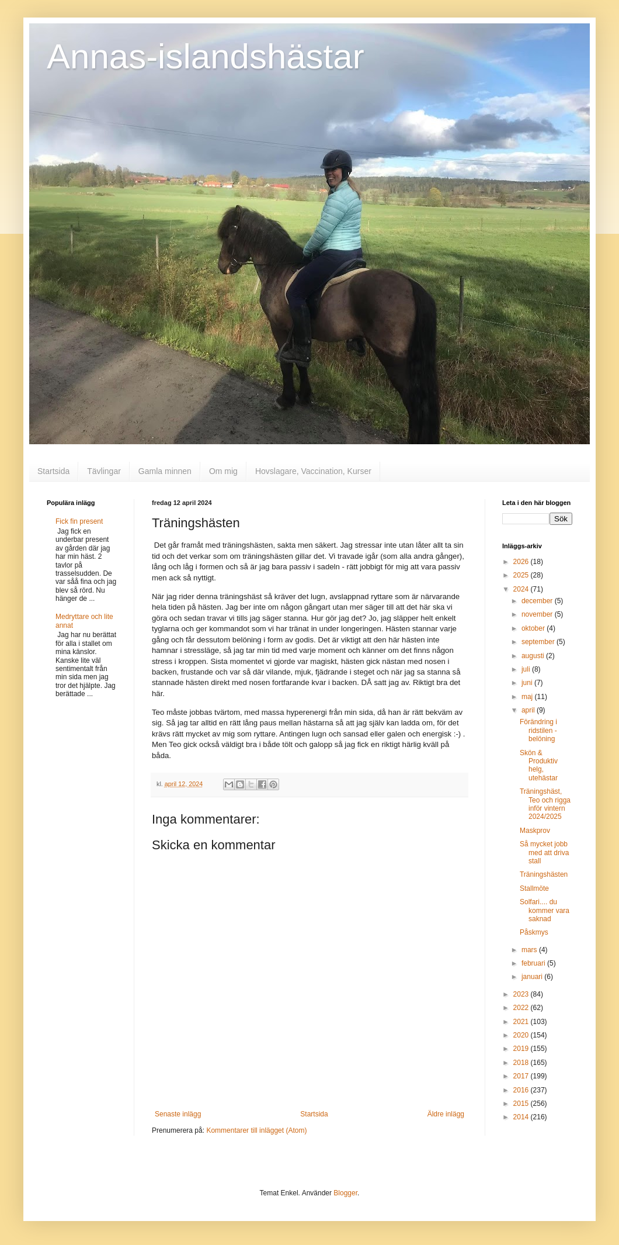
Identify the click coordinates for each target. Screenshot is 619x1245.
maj (528, 697)
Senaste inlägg (178, 1114)
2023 (522, 994)
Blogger (345, 1193)
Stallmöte (534, 888)
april (529, 710)
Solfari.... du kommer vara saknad (544, 910)
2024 (522, 589)
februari (534, 963)
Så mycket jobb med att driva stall (544, 852)
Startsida (53, 471)
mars (530, 950)
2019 (522, 1049)
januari (532, 977)
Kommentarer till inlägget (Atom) (256, 1130)
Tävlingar (104, 471)
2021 (522, 1022)
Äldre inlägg (445, 1114)
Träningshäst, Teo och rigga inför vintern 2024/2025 (545, 804)
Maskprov (535, 830)
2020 (522, 1035)
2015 (522, 1103)
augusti (533, 656)
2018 (522, 1063)
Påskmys (534, 932)
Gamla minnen (165, 471)
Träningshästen (544, 874)
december (538, 601)
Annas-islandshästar (205, 56)
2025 (522, 575)
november (538, 614)
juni (527, 683)
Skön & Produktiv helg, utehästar (539, 765)
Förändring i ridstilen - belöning (538, 730)
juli (526, 669)
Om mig (223, 471)
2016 (522, 1090)
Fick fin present (79, 521)
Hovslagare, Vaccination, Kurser (313, 471)
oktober (534, 628)
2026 (522, 562)
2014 (522, 1117)
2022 (522, 1008)
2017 (522, 1076)
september (539, 642)
